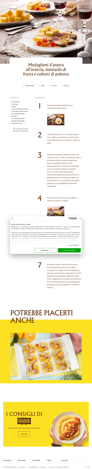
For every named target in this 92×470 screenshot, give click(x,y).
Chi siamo (32, 4)
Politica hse (65, 460)
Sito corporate (36, 460)
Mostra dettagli (73, 245)
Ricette (49, 4)
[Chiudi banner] (80, 218)
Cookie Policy (51, 467)
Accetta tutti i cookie (69, 250)
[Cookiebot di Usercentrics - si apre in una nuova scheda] (70, 218)
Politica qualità (7, 460)
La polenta (57, 4)
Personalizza (45, 250)
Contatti (49, 460)
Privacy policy (43, 467)
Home (25, 4)
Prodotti (40, 4)
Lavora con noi (21, 460)
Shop (65, 4)
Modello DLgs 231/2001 (62, 467)
